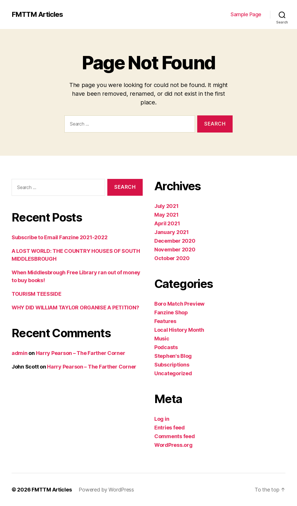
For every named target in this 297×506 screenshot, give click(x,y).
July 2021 (166, 206)
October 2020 (172, 258)
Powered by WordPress (106, 490)
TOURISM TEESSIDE (36, 294)
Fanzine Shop (171, 312)
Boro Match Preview (179, 304)
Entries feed (169, 428)
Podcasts (166, 347)
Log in (161, 419)
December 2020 (174, 241)
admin (20, 353)
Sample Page (246, 14)
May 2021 (166, 215)
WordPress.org (173, 445)
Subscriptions (171, 365)
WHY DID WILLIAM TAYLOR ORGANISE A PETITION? (75, 307)
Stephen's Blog (173, 356)
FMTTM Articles (37, 14)
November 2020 (174, 249)
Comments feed (174, 436)
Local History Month (179, 330)
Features (165, 321)
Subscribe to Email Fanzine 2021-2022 (59, 237)
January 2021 (171, 232)
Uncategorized (173, 373)
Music (161, 338)
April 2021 (167, 223)
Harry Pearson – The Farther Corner (80, 353)
